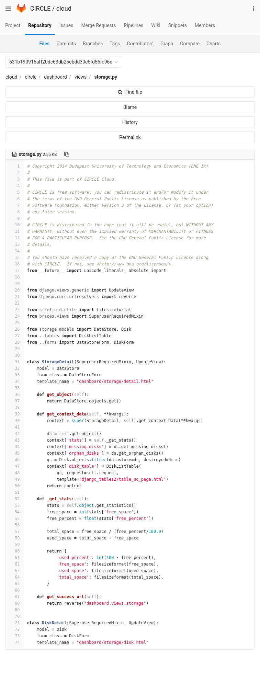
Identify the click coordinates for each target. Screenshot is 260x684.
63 (14, 570)
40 (14, 420)
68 (14, 603)
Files (44, 43)
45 (14, 453)
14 (14, 251)
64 (14, 577)
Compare (190, 43)
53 (14, 505)
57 (14, 531)
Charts (213, 43)
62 (14, 564)
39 (14, 414)
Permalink (129, 137)
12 (14, 238)
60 (14, 551)
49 (14, 479)
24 (14, 316)
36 (14, 394)
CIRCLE (40, 8)
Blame (130, 107)
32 (14, 368)
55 (14, 518)
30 (14, 355)
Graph (166, 43)
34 (14, 381)
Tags (115, 43)
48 (14, 472)
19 (14, 283)
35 (14, 388)
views (81, 77)
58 (14, 538)
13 (14, 244)
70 (14, 616)
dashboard (55, 77)
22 (14, 303)
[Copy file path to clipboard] (67, 154)
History (130, 122)
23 (14, 309)
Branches (93, 43)
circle (31, 77)
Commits (66, 43)
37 (14, 401)
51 (14, 492)
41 (14, 427)
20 (14, 290)
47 (14, 466)
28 (14, 342)
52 (14, 499)
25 (14, 322)
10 (14, 225)
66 (14, 590)
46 (14, 459)
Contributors (140, 43)
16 (14, 264)
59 (14, 544)
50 (14, 485)
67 (14, 596)
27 (14, 335)
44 (14, 446)
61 (14, 557)
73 (14, 636)
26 (14, 329)
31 (14, 362)
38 (14, 407)
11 (14, 231)
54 (14, 512)
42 (14, 433)
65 (14, 583)
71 (14, 622)
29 (14, 348)
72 (14, 629)
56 (14, 525)
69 (14, 609)
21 (14, 296)
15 (14, 257)
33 (14, 375)
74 (14, 642)
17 (14, 270)
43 (14, 440)
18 (14, 277)
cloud (63, 8)
